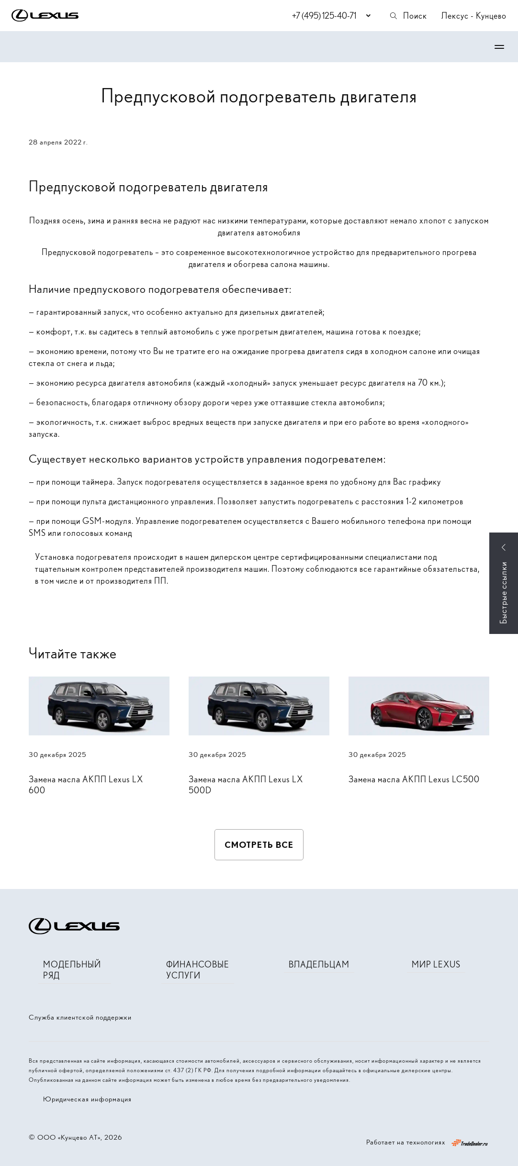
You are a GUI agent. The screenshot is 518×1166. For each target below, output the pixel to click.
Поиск (408, 16)
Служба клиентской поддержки (80, 1017)
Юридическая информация (87, 1099)
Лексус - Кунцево (474, 16)
